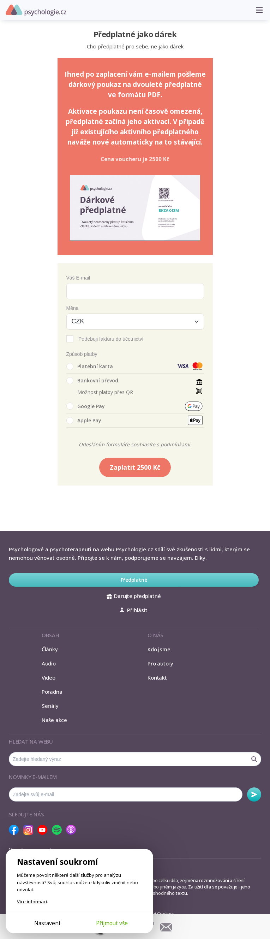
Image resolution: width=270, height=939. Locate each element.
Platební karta (89, 366)
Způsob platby (81, 354)
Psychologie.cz (36, 10)
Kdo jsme (159, 649)
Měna (72, 308)
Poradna (52, 691)
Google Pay (85, 406)
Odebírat (254, 794)
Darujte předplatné (134, 595)
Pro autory (160, 663)
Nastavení (47, 923)
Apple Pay (83, 420)
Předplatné (134, 579)
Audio (49, 663)
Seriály (50, 705)
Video (48, 677)
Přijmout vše (112, 923)
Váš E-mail (78, 278)
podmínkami (175, 444)
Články (50, 649)
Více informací (32, 901)
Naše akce (54, 719)
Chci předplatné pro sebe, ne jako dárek (135, 46)
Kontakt (157, 677)
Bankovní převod (92, 380)
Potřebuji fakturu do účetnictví (110, 339)
